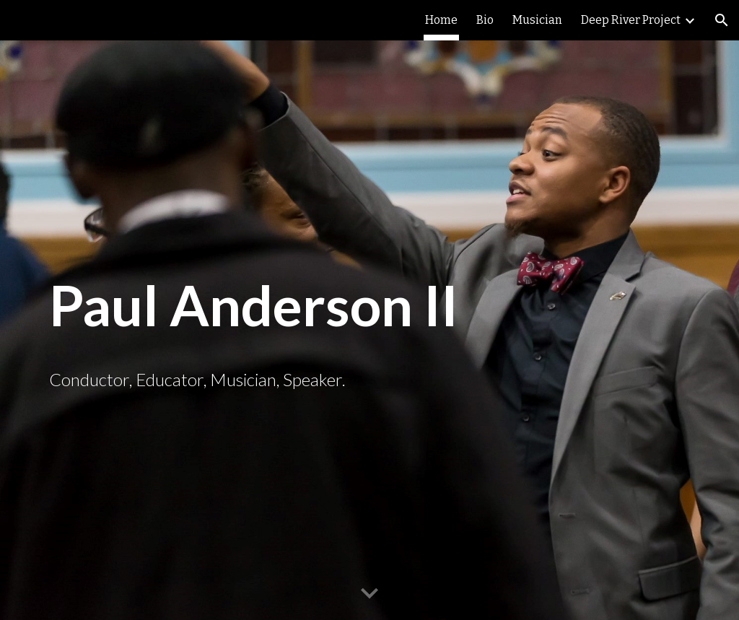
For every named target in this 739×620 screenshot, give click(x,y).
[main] (369, 306)
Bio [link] (485, 20)
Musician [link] (537, 20)
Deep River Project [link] (631, 20)
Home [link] (441, 20)
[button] (721, 20)
